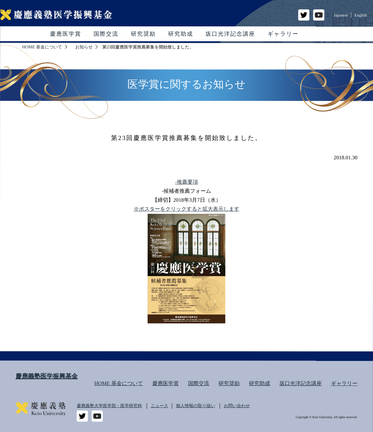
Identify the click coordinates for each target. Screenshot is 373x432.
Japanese (341, 15)
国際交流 (106, 34)
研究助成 (180, 34)
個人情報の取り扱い (195, 405)
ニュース (159, 405)
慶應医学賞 (65, 34)
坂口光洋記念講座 (230, 34)
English (361, 15)
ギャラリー (283, 34)
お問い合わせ (237, 405)
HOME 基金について (118, 383)
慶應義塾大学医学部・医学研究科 (109, 405)
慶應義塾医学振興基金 (47, 376)
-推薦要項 (186, 182)
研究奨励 (143, 34)
